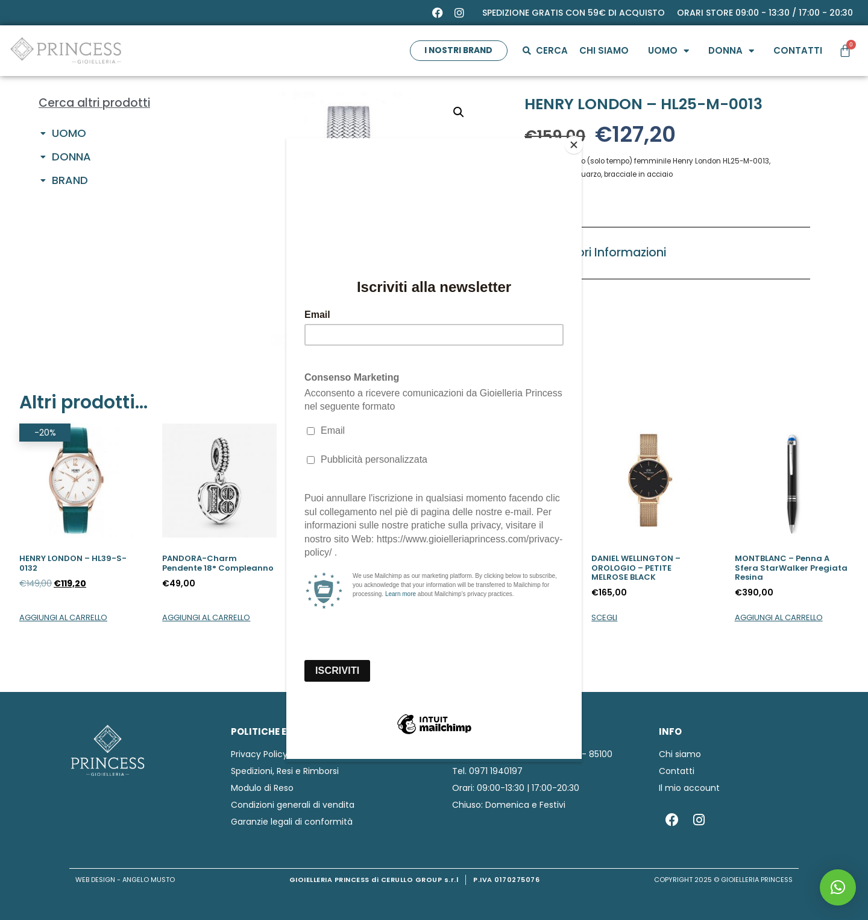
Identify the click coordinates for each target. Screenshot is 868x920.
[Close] (579, 141)
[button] (838, 887)
